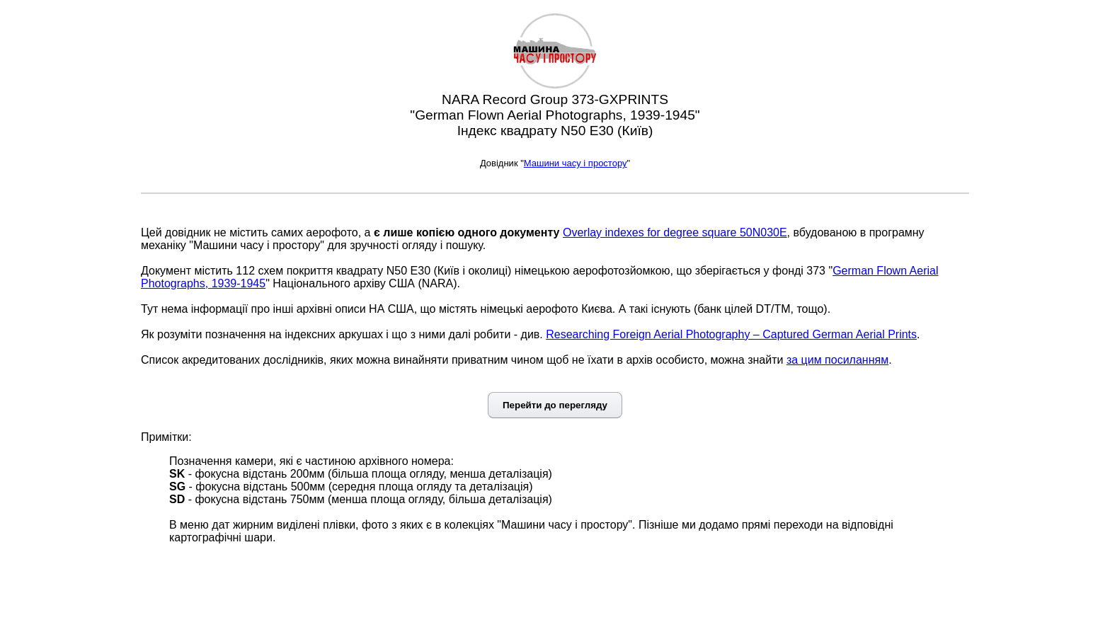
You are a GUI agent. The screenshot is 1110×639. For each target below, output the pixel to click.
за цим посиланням (837, 360)
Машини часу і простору (575, 163)
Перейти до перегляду (555, 405)
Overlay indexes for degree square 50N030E (675, 232)
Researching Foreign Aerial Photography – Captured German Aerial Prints (731, 334)
